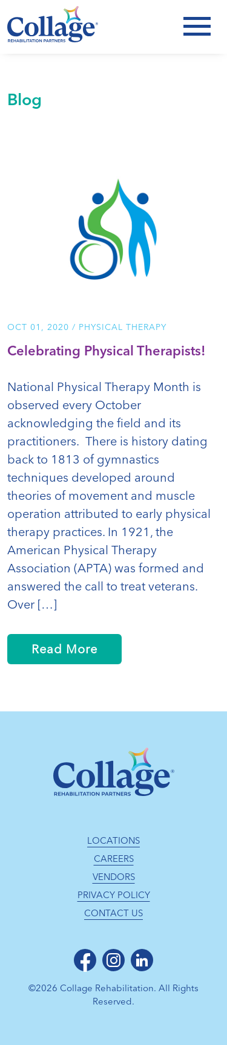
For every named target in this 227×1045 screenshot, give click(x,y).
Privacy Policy (113, 895)
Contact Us (113, 913)
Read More (64, 649)
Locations (113, 840)
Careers (114, 858)
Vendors (114, 877)
